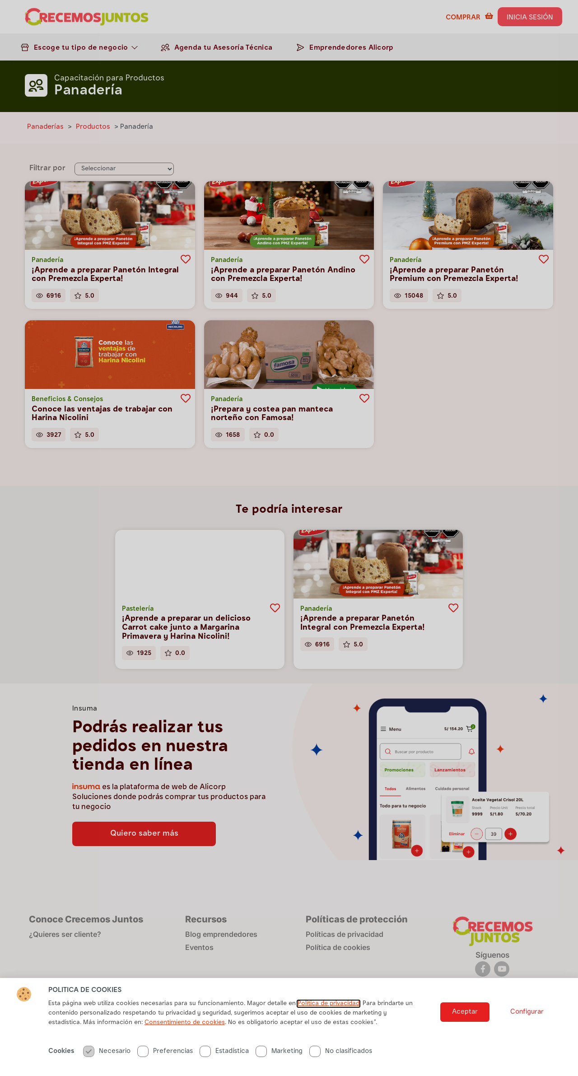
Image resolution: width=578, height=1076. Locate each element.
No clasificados (340, 1051)
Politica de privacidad (328, 1004)
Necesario (107, 1051)
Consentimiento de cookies (184, 1023)
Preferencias (165, 1051)
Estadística (224, 1051)
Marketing (279, 1051)
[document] (289, 538)
